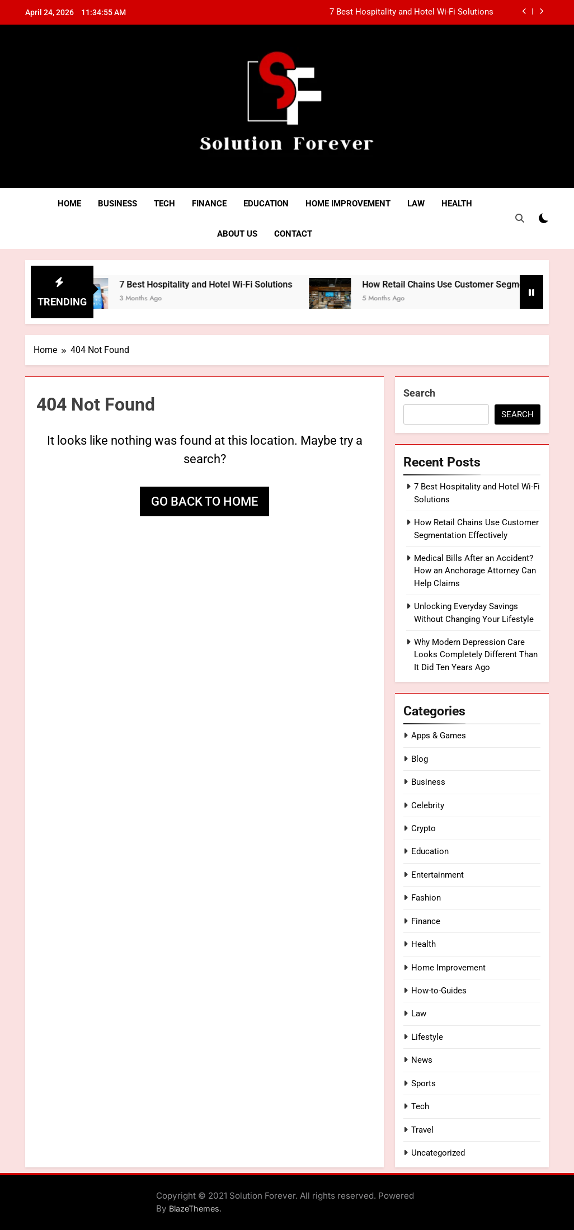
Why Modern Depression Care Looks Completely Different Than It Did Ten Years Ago (476, 654)
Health (456, 204)
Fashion (426, 898)
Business (117, 204)
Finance (209, 204)
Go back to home (204, 501)
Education (266, 204)
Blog (419, 759)
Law (416, 204)
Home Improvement (347, 204)
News (421, 1060)
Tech (164, 204)
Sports (423, 1083)
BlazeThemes (194, 1208)
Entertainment (437, 875)
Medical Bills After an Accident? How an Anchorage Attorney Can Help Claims (475, 570)
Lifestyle (427, 1037)
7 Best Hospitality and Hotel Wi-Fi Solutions (411, 12)
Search (419, 393)
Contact (293, 234)
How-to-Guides (439, 991)
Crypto (423, 828)
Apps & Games (438, 736)
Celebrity (427, 805)
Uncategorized (438, 1153)
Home (69, 204)
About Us (237, 234)
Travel (422, 1130)
